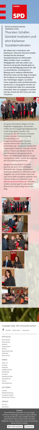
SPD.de (4, 381)
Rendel (4, 349)
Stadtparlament (7, 370)
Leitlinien (6, 387)
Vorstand (5, 374)
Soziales (4, 390)
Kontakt (8, 330)
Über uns (5, 363)
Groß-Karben (6, 342)
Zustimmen (29, 427)
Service (5, 401)
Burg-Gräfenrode (7, 351)
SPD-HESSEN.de (7, 383)
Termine (4, 404)
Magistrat (5, 367)
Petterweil (5, 353)
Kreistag (4, 365)
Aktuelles (6, 336)
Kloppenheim (6, 346)
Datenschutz (16, 330)
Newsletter (5, 407)
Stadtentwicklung (7, 393)
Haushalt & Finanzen (8, 397)
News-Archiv (6, 355)
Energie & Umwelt (7, 395)
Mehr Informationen (15, 427)
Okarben (4, 344)
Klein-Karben (6, 340)
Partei (4, 360)
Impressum (25, 330)
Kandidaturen (6, 379)
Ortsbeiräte (5, 372)
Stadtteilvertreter (7, 376)
